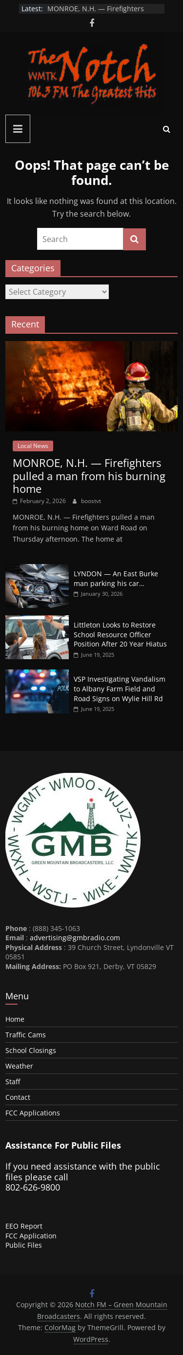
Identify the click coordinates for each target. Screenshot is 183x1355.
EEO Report (23, 1226)
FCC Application (31, 1235)
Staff (12, 1081)
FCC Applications (32, 1112)
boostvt (91, 501)
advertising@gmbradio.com (75, 937)
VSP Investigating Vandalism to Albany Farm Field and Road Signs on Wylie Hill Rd (119, 688)
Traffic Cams (25, 1034)
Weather (19, 1066)
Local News (33, 446)
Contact (17, 1097)
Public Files (23, 1245)
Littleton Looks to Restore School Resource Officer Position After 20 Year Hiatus (120, 634)
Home (14, 1019)
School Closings (30, 1050)
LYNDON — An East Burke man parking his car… (116, 578)
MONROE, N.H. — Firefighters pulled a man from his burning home (89, 475)
